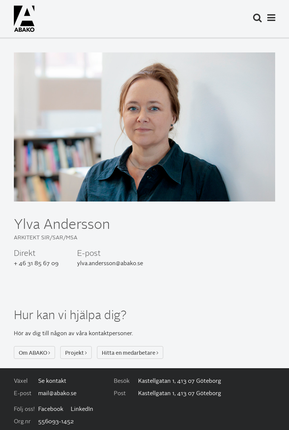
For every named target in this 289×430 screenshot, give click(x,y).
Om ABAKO (34, 353)
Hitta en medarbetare (130, 353)
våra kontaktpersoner (104, 334)
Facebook (50, 409)
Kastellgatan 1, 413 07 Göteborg (179, 381)
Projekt (76, 353)
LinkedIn (82, 409)
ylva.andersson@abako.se (110, 264)
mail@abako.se (57, 394)
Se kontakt (52, 381)
